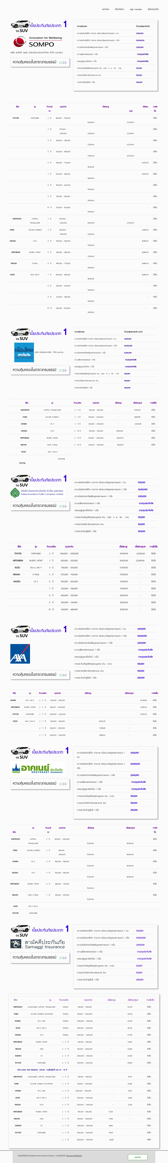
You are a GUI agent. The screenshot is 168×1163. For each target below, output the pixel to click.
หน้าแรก (105, 9)
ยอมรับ (138, 1157)
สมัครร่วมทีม (153, 9)
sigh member (136, 9)
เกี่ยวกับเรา (119, 9)
